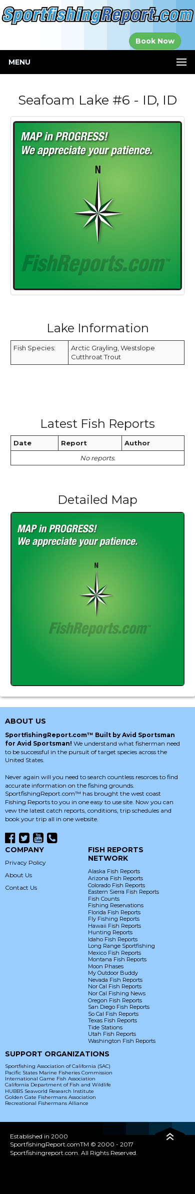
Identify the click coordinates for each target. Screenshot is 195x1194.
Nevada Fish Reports (115, 979)
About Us (18, 875)
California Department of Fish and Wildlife (58, 1084)
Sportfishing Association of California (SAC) (57, 1066)
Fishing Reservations (116, 905)
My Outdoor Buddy (113, 972)
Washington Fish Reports (122, 1040)
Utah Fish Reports (112, 1033)
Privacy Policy (25, 862)
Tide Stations (105, 1027)
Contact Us (21, 887)
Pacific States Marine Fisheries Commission (58, 1072)
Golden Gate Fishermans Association (50, 1097)
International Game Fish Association (50, 1078)
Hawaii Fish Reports (114, 925)
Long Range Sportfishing (121, 945)
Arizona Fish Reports (115, 878)
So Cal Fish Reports (113, 1013)
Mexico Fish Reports (114, 952)
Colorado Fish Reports (116, 885)
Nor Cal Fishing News (117, 993)
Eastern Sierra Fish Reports (123, 891)
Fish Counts (104, 898)
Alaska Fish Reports (114, 871)
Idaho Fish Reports (113, 939)
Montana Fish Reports (117, 959)
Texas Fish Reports (112, 1020)
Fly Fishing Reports (114, 918)
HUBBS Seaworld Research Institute (49, 1091)
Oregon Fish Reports (115, 1000)
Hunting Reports (110, 932)
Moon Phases (106, 966)
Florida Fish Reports (114, 912)
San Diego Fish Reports (119, 1006)
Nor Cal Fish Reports (115, 986)
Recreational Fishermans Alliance (46, 1103)
